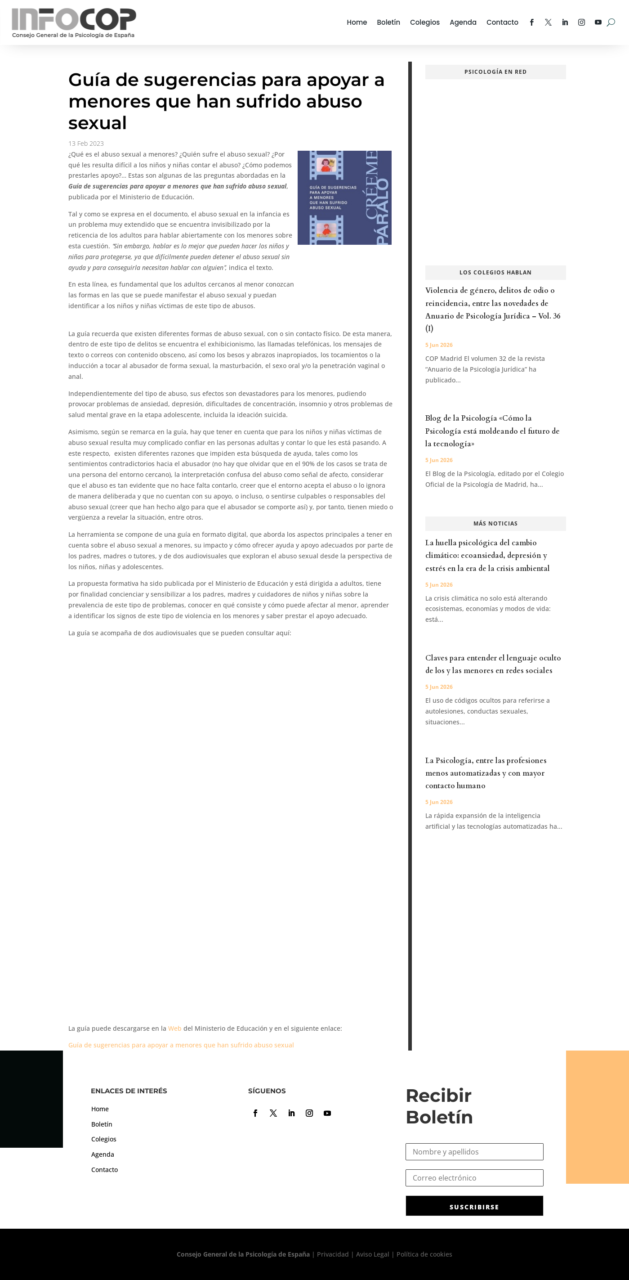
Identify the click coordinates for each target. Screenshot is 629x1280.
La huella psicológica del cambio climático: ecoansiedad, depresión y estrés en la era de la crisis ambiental (487, 555)
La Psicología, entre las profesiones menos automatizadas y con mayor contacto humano (486, 773)
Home (357, 22)
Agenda (463, 22)
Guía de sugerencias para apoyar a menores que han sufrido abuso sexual (181, 1045)
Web (175, 1028)
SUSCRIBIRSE (475, 1207)
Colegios (425, 22)
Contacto (502, 22)
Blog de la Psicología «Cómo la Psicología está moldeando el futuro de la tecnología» (492, 431)
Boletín (389, 22)
